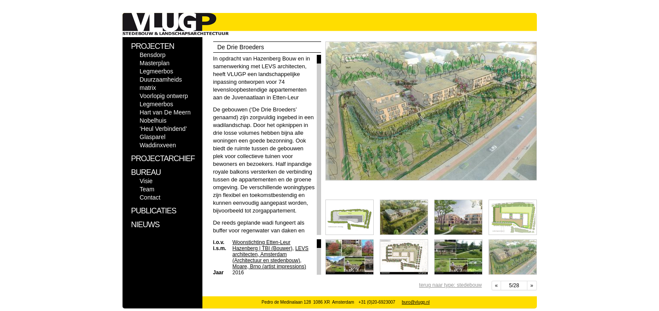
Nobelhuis (153, 120)
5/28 (514, 285)
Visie (146, 181)
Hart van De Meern (165, 112)
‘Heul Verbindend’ (163, 128)
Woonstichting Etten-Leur (262, 242)
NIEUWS (145, 224)
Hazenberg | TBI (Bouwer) (263, 248)
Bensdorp (153, 54)
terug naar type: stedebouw (450, 285)
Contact (150, 197)
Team (147, 189)
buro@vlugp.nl (416, 302)
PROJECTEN (152, 46)
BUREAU (146, 172)
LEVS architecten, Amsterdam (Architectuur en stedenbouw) (271, 254)
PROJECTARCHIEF (163, 158)
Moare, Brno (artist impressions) (269, 266)
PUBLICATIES (154, 210)
